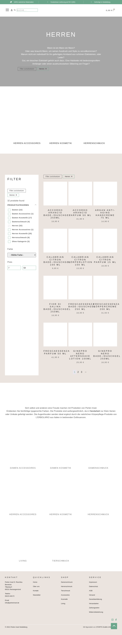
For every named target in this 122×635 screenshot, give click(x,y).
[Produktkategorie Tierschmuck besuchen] (61, 542)
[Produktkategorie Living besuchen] (23, 542)
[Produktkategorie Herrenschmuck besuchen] (94, 126)
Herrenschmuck (19, 237)
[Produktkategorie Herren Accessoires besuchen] (27, 126)
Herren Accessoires (21, 230)
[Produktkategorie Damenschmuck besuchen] (99, 449)
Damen (15, 210)
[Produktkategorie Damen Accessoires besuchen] (23, 449)
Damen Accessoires (21, 214)
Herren (15, 226)
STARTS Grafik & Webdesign (106, 627)
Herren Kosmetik (20, 234)
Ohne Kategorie (19, 241)
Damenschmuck (19, 222)
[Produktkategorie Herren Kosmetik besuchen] (61, 126)
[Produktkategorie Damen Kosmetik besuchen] (61, 449)
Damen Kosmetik (20, 218)
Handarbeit (95, 411)
